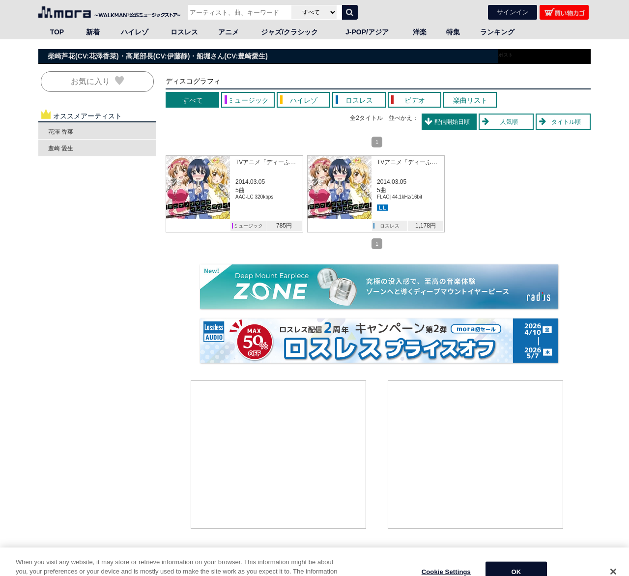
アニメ (228, 31)
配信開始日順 (452, 121)
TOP (57, 31)
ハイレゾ (134, 31)
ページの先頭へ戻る (564, 557)
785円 (284, 225)
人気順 (509, 121)
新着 (93, 31)
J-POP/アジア (367, 31)
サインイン (513, 11)
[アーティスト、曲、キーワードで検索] (238, 11)
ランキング (497, 31)
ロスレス (184, 31)
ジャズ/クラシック (289, 31)
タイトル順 (566, 121)
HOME (50, 567)
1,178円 (425, 225)
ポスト (505, 54)
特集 (453, 31)
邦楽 (82, 567)
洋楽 (420, 31)
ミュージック (248, 225)
